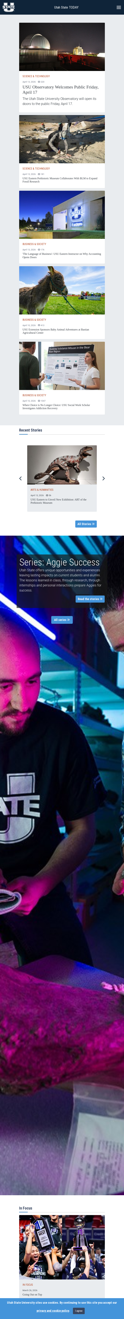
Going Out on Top (32, 1294)
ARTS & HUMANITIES (42, 489)
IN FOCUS (28, 1284)
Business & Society (34, 244)
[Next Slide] (103, 478)
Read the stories (90, 599)
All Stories (86, 524)
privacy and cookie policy (53, 1311)
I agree (78, 1310)
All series (62, 620)
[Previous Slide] (21, 478)
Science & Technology (36, 76)
